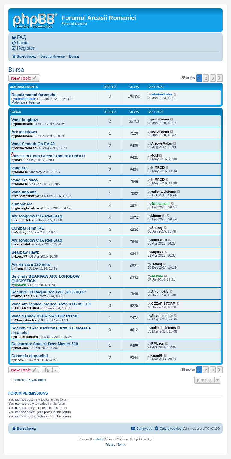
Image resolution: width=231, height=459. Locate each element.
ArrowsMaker (25, 148)
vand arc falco (24, 180)
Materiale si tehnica (25, 102)
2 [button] (206, 78)
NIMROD (22, 172)
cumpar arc (21, 204)
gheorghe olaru (27, 208)
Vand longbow (24, 119)
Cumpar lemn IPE (27, 228)
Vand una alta (24, 192)
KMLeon (21, 348)
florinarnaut (160, 203)
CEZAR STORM (27, 308)
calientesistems (27, 196)
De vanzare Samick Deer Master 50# (44, 344)
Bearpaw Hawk (25, 252)
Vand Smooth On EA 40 (33, 144)
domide (21, 285)
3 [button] (213, 78)
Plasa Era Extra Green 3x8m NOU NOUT (48, 156)
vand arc (19, 168)
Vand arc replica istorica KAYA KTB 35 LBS (51, 304)
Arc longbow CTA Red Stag (36, 216)
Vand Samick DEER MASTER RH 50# (45, 316)
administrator (25, 99)
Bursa (16, 69)
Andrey (20, 232)
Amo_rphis (23, 296)
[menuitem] (18, 37)
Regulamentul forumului (34, 94)
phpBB (99, 439)
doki (18, 160)
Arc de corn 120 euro (30, 264)
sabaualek (23, 220)
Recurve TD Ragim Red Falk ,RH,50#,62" (48, 292)
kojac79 (21, 256)
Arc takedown (24, 132)
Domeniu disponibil (29, 356)
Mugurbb (158, 215)
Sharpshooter (26, 320)
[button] (220, 78)
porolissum (24, 124)
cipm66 (20, 360)
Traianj (20, 268)
